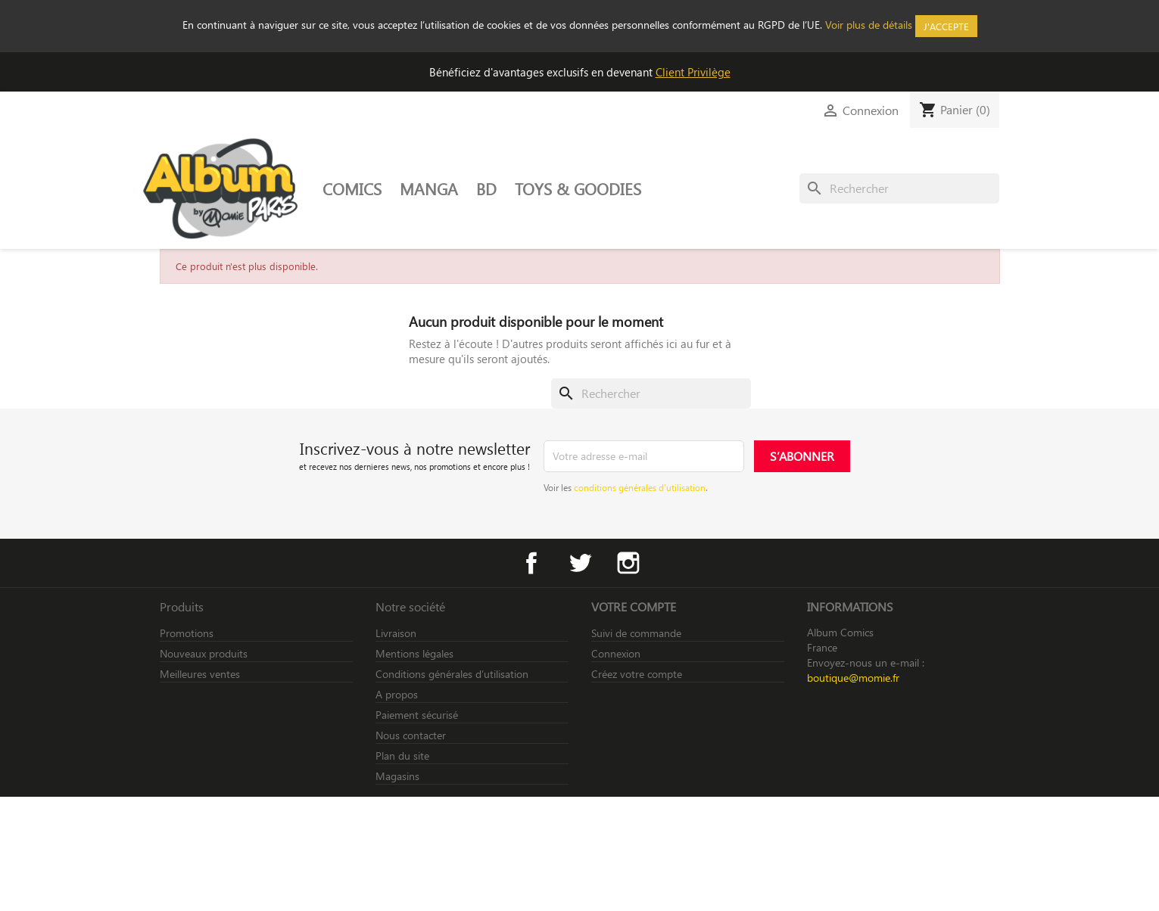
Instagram (628, 563)
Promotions (186, 633)
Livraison (395, 633)
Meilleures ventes (200, 674)
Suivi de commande (636, 633)
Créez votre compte (636, 674)
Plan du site (402, 755)
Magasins (397, 776)
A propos (396, 694)
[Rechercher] (899, 188)
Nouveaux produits (204, 653)
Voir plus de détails (868, 24)
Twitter (580, 563)
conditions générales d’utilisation (640, 487)
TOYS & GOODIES (578, 188)
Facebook (531, 563)
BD (486, 188)
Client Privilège (693, 71)
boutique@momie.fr (853, 677)
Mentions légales (414, 653)
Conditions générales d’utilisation (451, 674)
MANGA (429, 188)
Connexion (615, 653)
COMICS (352, 188)
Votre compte (633, 606)
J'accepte (946, 26)
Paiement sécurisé (416, 714)
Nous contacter (410, 735)
